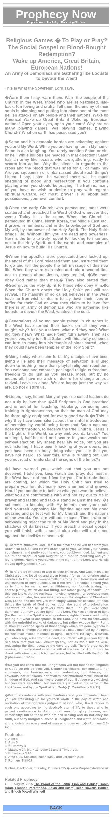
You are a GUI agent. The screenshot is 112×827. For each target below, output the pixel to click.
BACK (56, 808)
